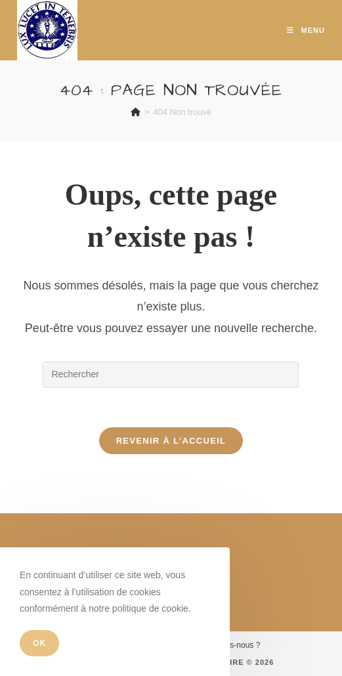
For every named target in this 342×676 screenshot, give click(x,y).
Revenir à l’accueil (171, 441)
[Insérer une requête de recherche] (171, 375)
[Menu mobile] (305, 30)
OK (39, 643)
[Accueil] (135, 112)
